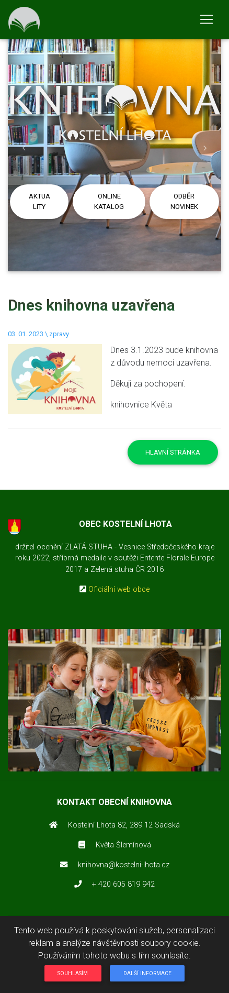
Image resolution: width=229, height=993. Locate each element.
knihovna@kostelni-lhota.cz (123, 864)
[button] (24, 148)
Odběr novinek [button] (184, 201)
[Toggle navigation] (206, 19)
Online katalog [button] (109, 201)
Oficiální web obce (119, 589)
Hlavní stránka (172, 452)
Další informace (147, 973)
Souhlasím (73, 973)
